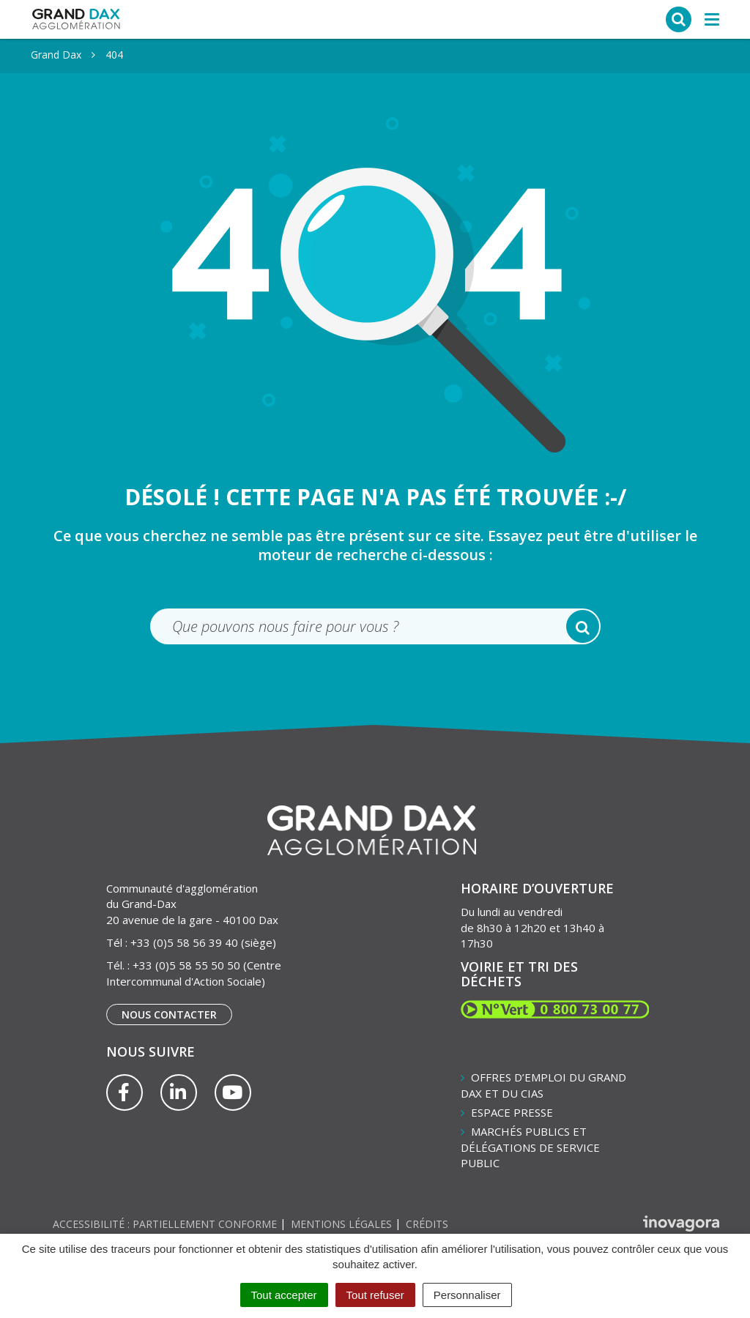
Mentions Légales (341, 1224)
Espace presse (512, 1112)
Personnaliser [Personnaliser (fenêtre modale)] (467, 1295)
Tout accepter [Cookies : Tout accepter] (284, 1295)
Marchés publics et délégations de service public (530, 1147)
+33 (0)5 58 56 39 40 (184, 942)
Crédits (427, 1224)
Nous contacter (169, 1014)
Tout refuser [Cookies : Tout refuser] (375, 1295)
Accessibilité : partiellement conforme (165, 1224)
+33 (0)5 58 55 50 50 (186, 965)
